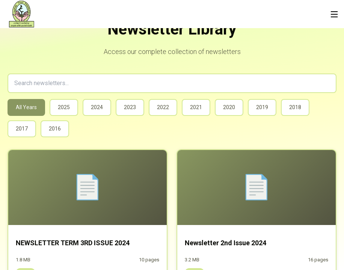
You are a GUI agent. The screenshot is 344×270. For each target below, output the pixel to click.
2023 (130, 107)
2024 (97, 107)
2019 (262, 107)
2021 (196, 107)
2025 (64, 107)
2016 (55, 129)
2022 (163, 107)
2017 (22, 129)
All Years (26, 107)
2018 (295, 107)
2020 (229, 107)
